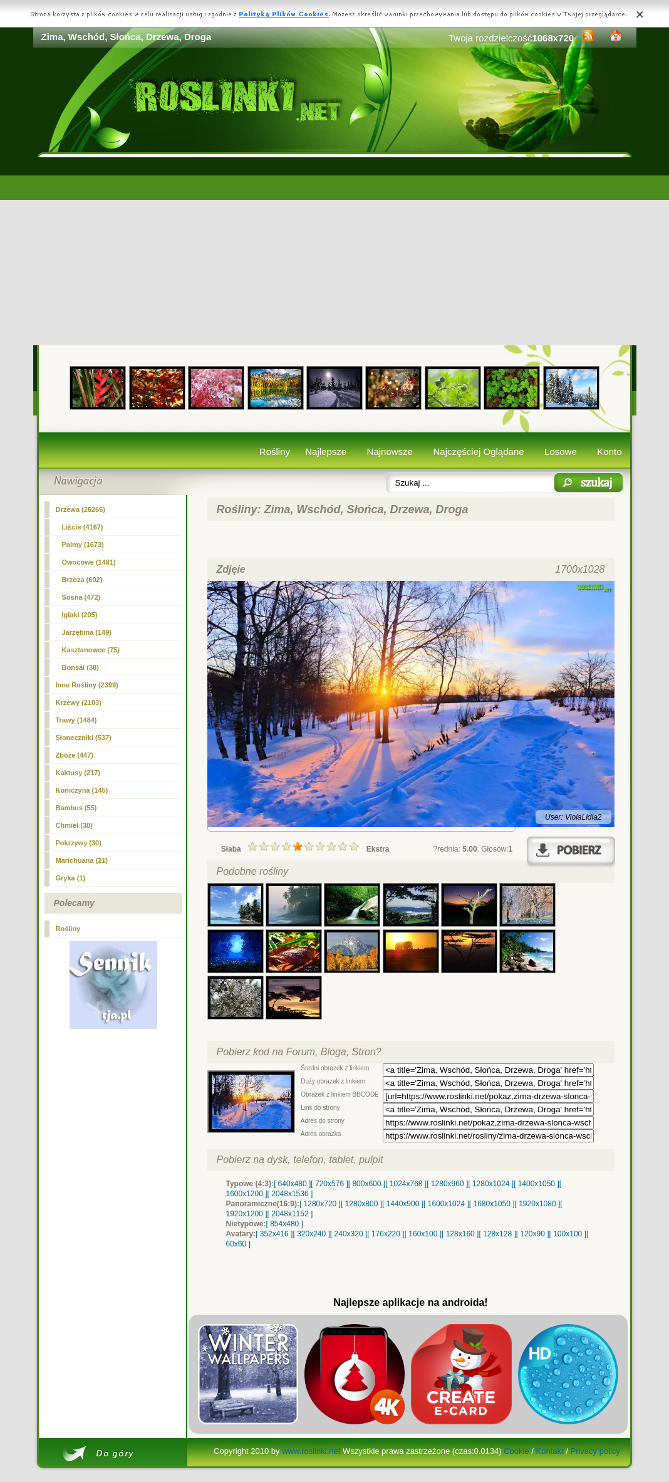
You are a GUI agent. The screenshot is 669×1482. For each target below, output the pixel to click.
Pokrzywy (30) (78, 843)
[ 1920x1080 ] (538, 1203)
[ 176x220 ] (385, 1233)
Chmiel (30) (74, 825)
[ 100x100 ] (567, 1233)
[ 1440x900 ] (402, 1203)
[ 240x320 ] (348, 1233)
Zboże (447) (75, 755)
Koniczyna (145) (82, 790)
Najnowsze (390, 451)
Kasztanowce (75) (91, 650)
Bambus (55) (76, 807)
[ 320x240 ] (311, 1233)
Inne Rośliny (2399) (87, 685)
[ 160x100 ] (423, 1233)
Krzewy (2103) (78, 702)
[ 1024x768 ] (406, 1183)
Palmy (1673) (83, 544)
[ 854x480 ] (284, 1223)
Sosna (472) (81, 597)
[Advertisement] (334, 251)
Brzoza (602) (82, 579)
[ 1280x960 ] (447, 1183)
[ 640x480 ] (292, 1183)
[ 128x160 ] (460, 1233)
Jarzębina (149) (87, 632)
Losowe (560, 451)
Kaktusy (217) (78, 772)
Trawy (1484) (76, 720)
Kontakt (550, 1451)
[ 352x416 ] (274, 1233)
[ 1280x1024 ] (491, 1183)
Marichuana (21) (82, 860)
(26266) (81, 509)
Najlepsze (325, 451)
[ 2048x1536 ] (290, 1193)
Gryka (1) (71, 878)
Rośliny (274, 451)
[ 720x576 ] (329, 1183)
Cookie (516, 1451)
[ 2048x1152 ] (290, 1213)
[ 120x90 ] (532, 1233)
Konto (609, 451)
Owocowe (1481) (89, 562)
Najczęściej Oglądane (478, 451)
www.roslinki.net (311, 1451)
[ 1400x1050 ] (536, 1183)
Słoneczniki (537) (84, 737)
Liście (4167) (82, 527)
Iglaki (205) (80, 614)
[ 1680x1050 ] (492, 1203)
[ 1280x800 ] (361, 1203)
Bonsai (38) (80, 667)
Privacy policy (595, 1451)
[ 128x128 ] (497, 1233)
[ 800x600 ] (366, 1183)
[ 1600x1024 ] (446, 1203)
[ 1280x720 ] (320, 1203)
